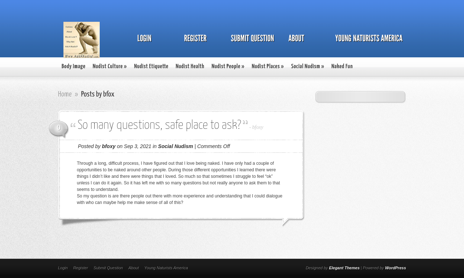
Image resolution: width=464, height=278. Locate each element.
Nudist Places (268, 67)
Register (80, 268)
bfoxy (257, 127)
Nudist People (228, 67)
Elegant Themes (344, 268)
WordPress (395, 268)
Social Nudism (307, 67)
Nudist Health (190, 67)
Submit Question (108, 268)
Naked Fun (342, 67)
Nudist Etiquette (151, 67)
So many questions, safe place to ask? (159, 125)
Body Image (74, 67)
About (133, 268)
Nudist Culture (110, 67)
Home (65, 94)
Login (63, 268)
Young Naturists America (166, 268)
